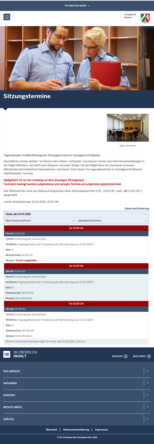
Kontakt (9, 395)
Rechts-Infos (12, 407)
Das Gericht (11, 371)
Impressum (101, 429)
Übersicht (51, 429)
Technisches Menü (75, 5)
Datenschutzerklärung (76, 429)
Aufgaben (10, 383)
